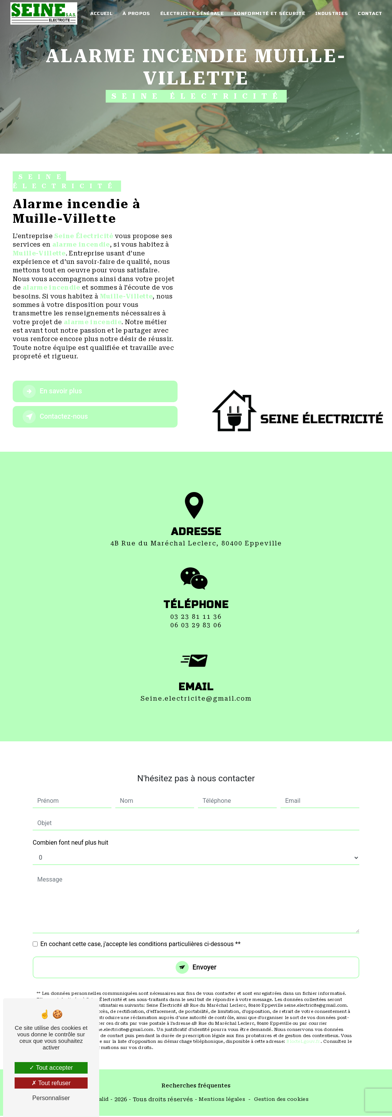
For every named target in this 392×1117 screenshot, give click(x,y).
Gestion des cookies (281, 1100)
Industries (330, 13)
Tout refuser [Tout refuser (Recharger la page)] (51, 1083)
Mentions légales (222, 1100)
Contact (369, 13)
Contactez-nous (59, 416)
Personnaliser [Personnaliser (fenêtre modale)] (51, 1098)
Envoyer (205, 959)
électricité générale (191, 13)
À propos (136, 13)
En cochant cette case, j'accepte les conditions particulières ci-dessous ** (140, 935)
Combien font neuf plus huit (70, 834)
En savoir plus (56, 391)
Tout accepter (51, 1067)
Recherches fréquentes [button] (196, 1086)
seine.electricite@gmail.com (196, 689)
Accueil (101, 13)
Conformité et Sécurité (268, 13)
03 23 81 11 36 (196, 625)
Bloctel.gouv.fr (303, 1033)
